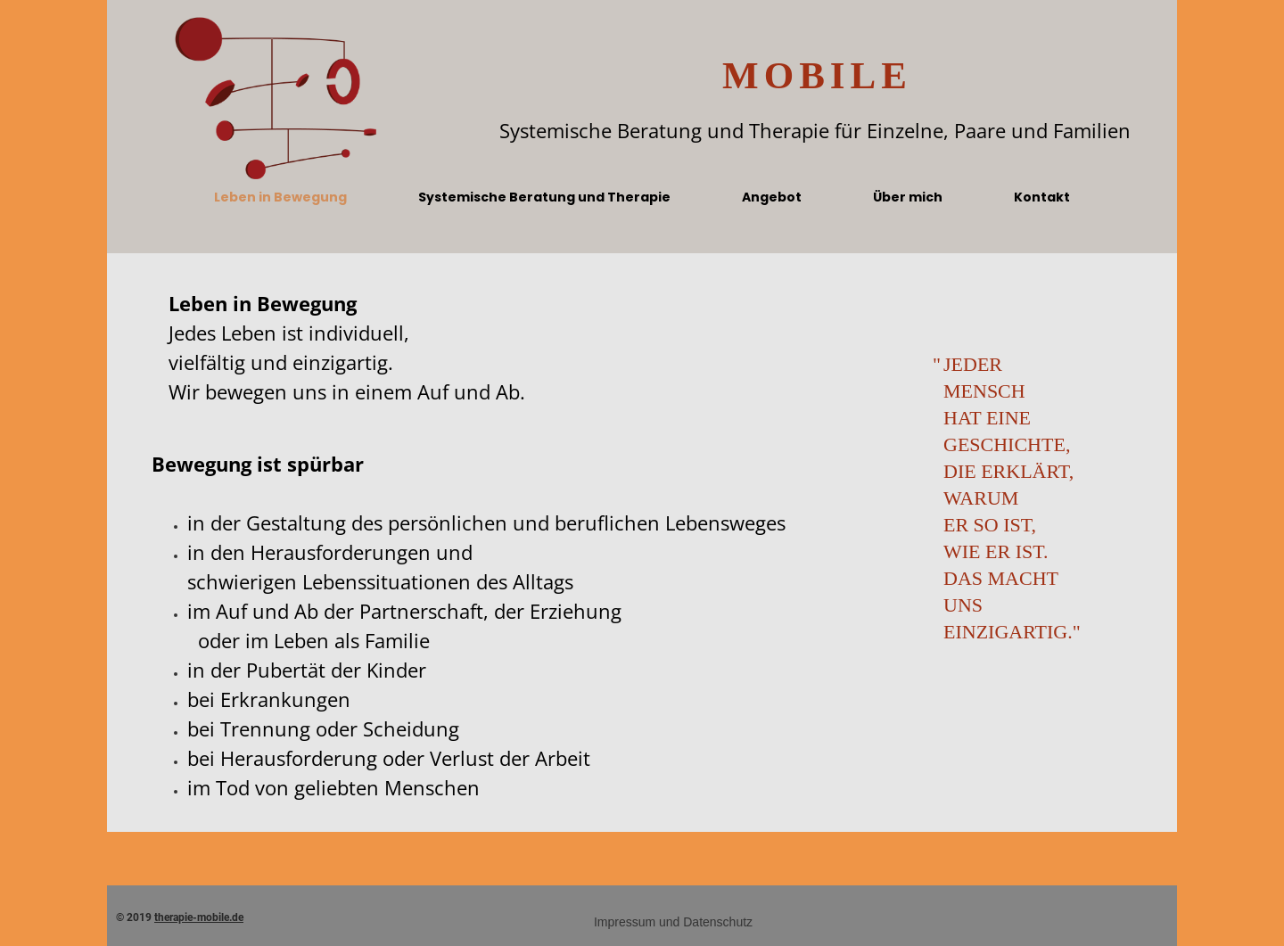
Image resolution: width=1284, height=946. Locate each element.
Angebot (772, 197)
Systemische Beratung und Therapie (544, 197)
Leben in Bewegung (280, 197)
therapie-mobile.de (198, 917)
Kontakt (1042, 197)
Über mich (907, 197)
